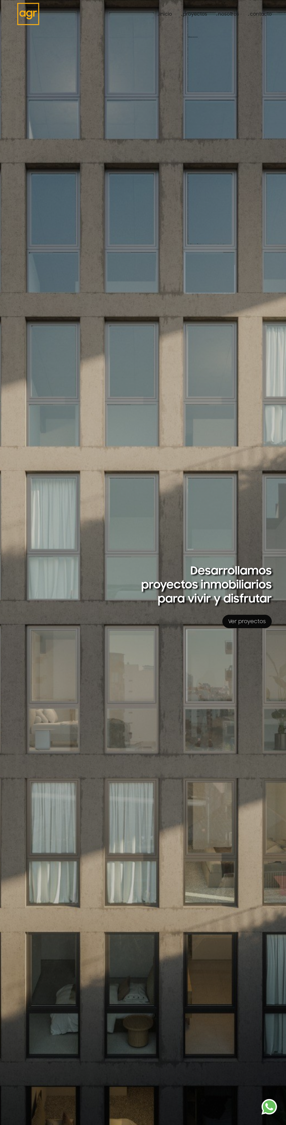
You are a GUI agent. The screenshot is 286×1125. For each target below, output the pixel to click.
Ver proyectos (247, 621)
